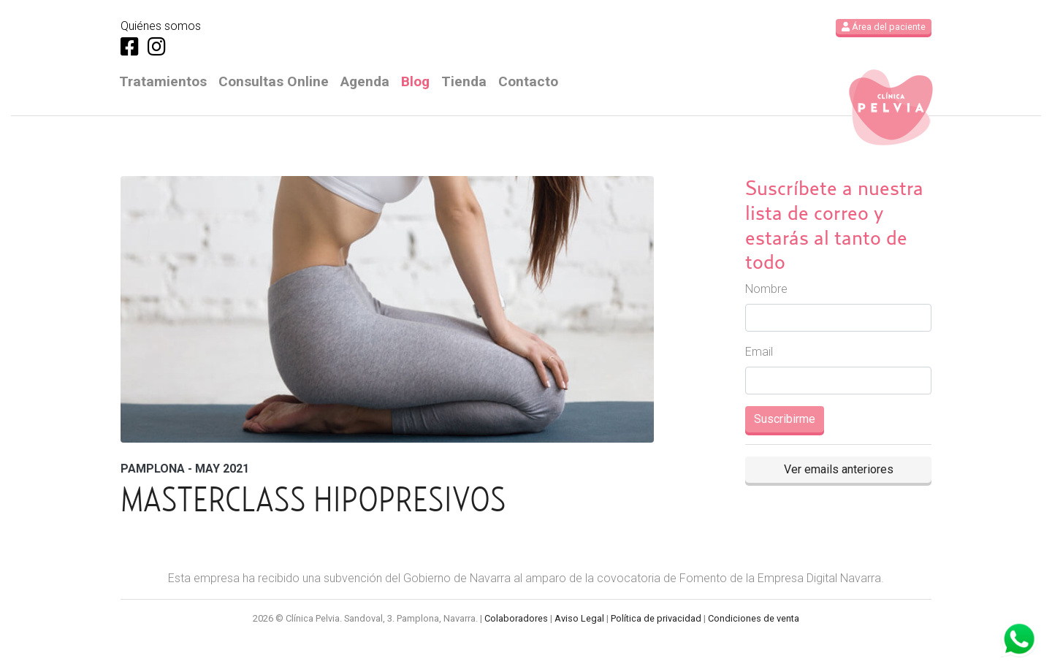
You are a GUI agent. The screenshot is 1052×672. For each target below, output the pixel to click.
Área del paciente (884, 26)
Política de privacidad (656, 618)
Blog (415, 81)
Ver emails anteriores (838, 469)
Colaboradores (516, 618)
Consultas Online (273, 81)
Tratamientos (163, 81)
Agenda (364, 81)
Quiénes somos (161, 26)
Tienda (464, 81)
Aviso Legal (579, 618)
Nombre (766, 289)
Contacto (528, 81)
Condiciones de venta (753, 618)
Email (759, 352)
